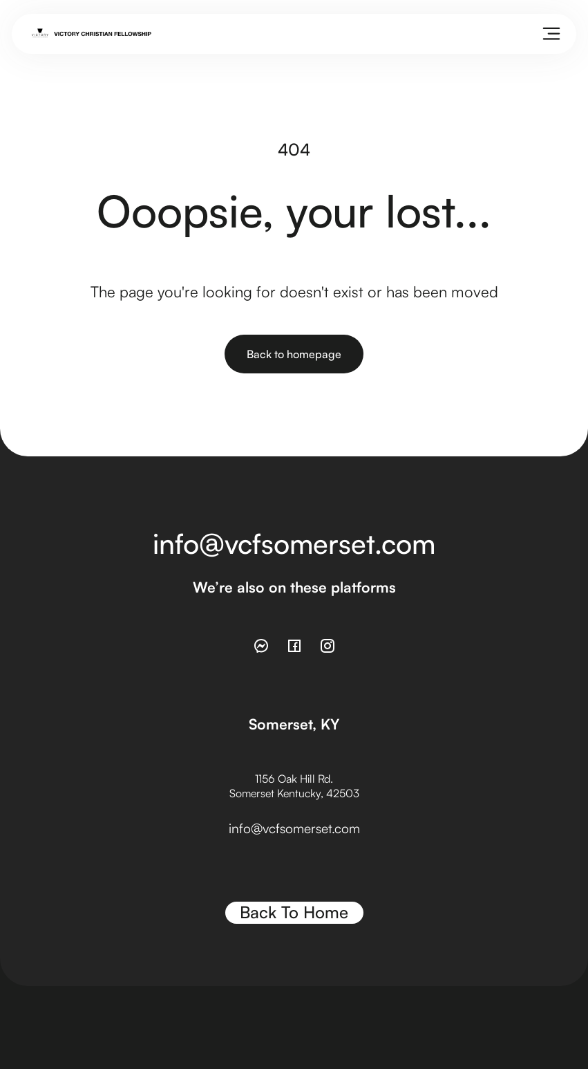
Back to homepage (294, 354)
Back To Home (294, 912)
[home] (91, 34)
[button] (551, 33)
